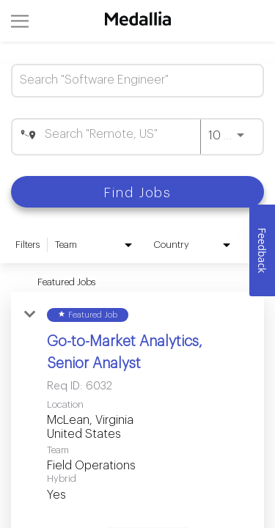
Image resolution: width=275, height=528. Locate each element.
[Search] (137, 192)
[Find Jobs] (137, 192)
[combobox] (130, 80)
